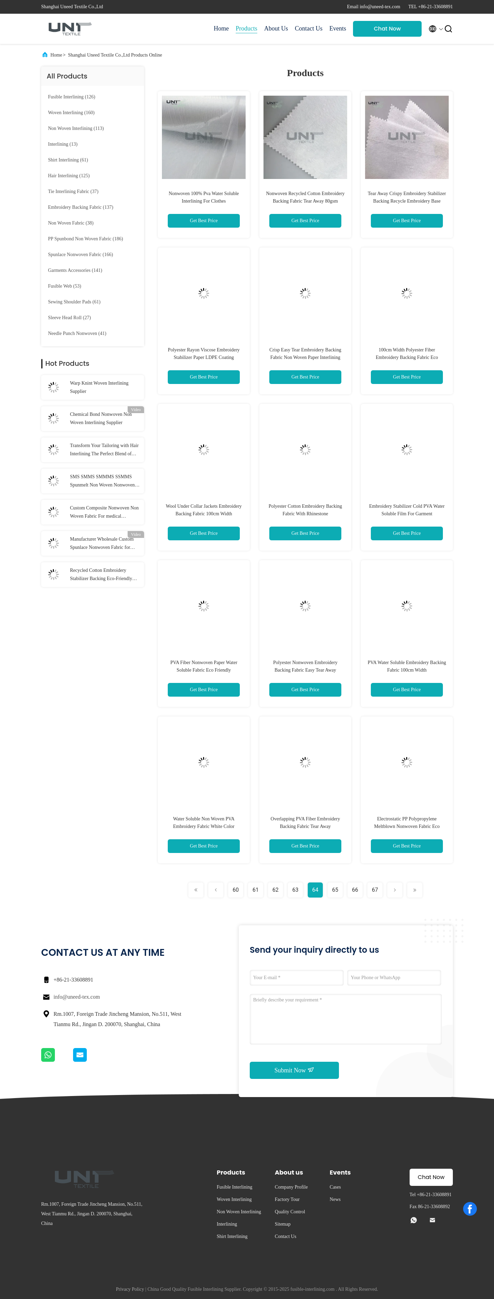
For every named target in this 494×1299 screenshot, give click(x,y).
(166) (80, 254)
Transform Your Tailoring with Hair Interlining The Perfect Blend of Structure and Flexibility (104, 450)
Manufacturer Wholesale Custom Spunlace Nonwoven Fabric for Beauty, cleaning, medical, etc (102, 544)
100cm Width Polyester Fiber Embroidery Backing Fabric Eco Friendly (407, 357)
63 (295, 890)
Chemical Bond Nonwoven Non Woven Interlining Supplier (101, 418)
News (335, 1199)
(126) (71, 96)
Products (246, 28)
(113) (76, 128)
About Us (276, 28)
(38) (71, 223)
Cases (335, 1187)
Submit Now (294, 1070)
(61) (68, 160)
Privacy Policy (130, 1289)
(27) (69, 317)
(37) (73, 191)
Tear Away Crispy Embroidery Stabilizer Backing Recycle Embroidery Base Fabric (407, 201)
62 (275, 890)
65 (335, 890)
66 (355, 890)
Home (221, 28)
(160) (71, 112)
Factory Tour (287, 1199)
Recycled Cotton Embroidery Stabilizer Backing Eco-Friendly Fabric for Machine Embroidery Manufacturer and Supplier (101, 575)
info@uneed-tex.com (77, 997)
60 (236, 890)
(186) (85, 238)
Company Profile (291, 1187)
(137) (80, 207)
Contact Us (309, 28)
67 (375, 890)
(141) (75, 270)
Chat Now (387, 29)
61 (255, 890)
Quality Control (290, 1211)
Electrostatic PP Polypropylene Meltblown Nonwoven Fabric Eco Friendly (407, 826)
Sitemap (283, 1224)
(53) (64, 286)
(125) (69, 175)
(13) (63, 144)
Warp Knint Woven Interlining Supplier (99, 387)
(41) (77, 333)
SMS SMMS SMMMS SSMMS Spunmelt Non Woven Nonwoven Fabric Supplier (102, 481)
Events (337, 28)
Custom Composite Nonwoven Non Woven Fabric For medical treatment (104, 512)
